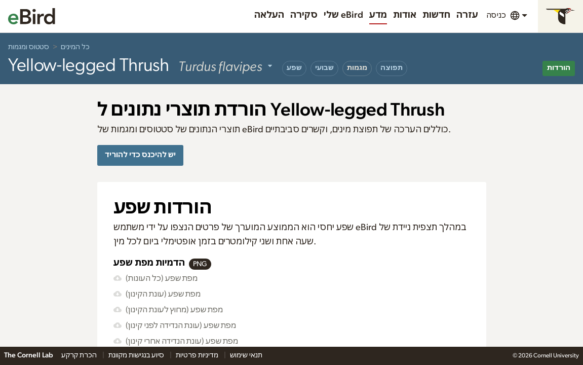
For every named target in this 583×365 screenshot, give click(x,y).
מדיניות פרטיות (198, 355)
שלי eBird (343, 15)
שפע (294, 67)
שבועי (324, 67)
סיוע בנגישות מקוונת (137, 355)
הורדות (558, 67)
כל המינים (75, 47)
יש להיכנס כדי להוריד (140, 155)
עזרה (467, 15)
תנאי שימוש (246, 355)
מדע (378, 15)
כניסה (496, 15)
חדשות (436, 15)
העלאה (269, 15)
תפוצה (391, 67)
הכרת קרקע (79, 355)
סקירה (304, 15)
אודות (404, 15)
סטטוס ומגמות (28, 47)
